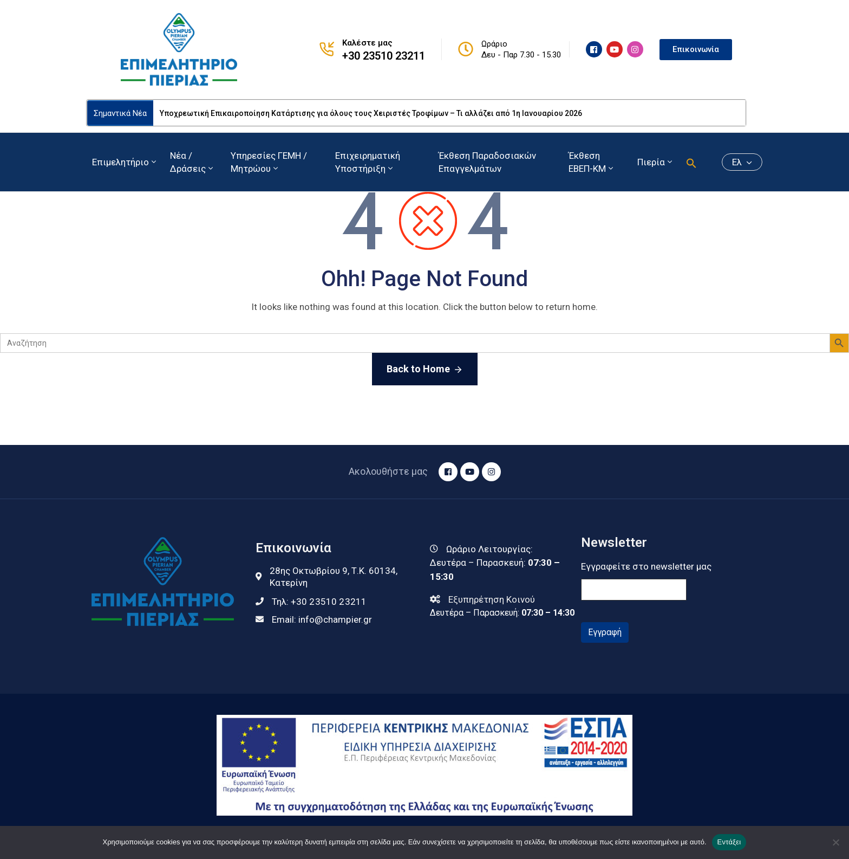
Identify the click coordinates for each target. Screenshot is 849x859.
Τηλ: (319, 601)
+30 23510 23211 (383, 55)
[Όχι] (835, 842)
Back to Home (425, 369)
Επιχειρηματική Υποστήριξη (367, 162)
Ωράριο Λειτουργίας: (489, 549)
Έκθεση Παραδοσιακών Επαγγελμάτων (487, 162)
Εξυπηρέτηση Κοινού (491, 599)
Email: (322, 619)
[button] (691, 162)
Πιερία (655, 162)
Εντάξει (729, 842)
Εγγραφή (605, 632)
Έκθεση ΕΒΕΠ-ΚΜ (592, 162)
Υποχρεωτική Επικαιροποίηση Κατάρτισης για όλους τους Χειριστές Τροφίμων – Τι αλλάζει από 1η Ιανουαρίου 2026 (371, 113)
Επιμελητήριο (125, 162)
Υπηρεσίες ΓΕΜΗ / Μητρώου (269, 162)
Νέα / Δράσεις (192, 162)
